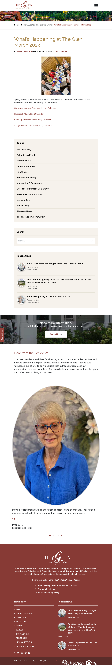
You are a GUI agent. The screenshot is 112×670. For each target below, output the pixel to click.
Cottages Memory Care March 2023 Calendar (35, 108)
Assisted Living (24, 149)
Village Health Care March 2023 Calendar (33, 125)
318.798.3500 (49, 589)
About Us (21, 622)
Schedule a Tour (25, 646)
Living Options (24, 613)
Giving (19, 626)
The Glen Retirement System (23, 5)
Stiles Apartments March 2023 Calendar (32, 120)
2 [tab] (53, 535)
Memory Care (23, 200)
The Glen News (24, 211)
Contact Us (55, 334)
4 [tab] (59, 535)
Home (19, 609)
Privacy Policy (61, 661)
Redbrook (21, 638)
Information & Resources (29, 183)
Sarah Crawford (24, 51)
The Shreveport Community (31, 217)
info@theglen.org (51, 593)
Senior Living (23, 205)
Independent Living (26, 177)
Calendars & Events (26, 155)
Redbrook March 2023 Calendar (29, 114)
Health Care (23, 172)
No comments (62, 51)
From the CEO (24, 160)
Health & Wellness (26, 166)
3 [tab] (56, 535)
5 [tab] (62, 535)
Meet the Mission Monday (29, 194)
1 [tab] (50, 535)
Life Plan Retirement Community (33, 189)
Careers (20, 630)
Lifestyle (21, 617)
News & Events (24, 642)
